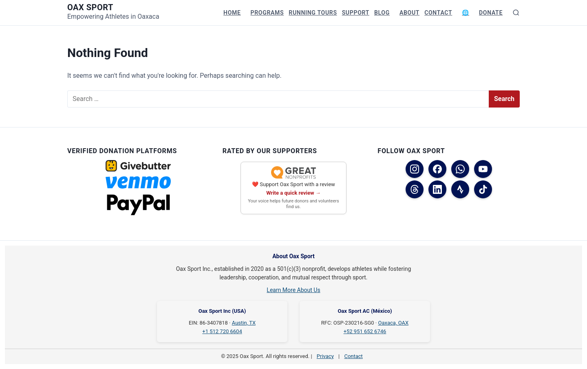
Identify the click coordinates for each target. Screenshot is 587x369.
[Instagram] (415, 169)
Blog (382, 12)
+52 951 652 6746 (365, 331)
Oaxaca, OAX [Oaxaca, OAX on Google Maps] (393, 323)
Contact (438, 12)
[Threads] (415, 189)
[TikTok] (483, 189)
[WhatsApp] (460, 169)
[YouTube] (483, 169)
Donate (491, 12)
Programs (267, 12)
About (409, 12)
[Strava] (460, 189)
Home (232, 12)
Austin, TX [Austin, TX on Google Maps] (244, 323)
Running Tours (313, 12)
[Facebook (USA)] (437, 169)
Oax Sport (90, 7)
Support (355, 12)
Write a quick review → (293, 193)
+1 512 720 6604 (222, 331)
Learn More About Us (293, 290)
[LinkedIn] (437, 189)
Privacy (325, 356)
